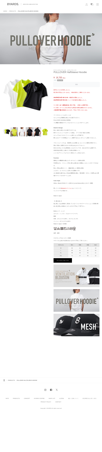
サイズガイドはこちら (63, 260)
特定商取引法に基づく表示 (89, 398)
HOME (5, 11)
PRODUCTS (12, 11)
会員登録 (61, 398)
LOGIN (87, 4)
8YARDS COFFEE (39, 398)
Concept (27, 398)
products (16, 398)
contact (58, 402)
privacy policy (46, 402)
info (7, 398)
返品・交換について (73, 398)
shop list (52, 398)
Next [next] (46, 97)
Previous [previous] (5, 97)
